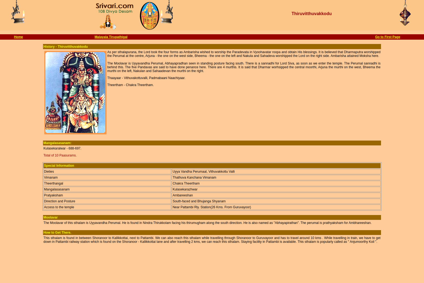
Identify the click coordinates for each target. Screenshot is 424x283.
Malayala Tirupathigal (111, 37)
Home (18, 37)
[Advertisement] (212, 270)
